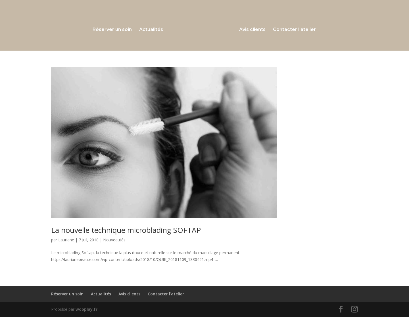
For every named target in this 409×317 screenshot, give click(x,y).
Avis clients (252, 30)
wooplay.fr (86, 309)
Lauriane (66, 240)
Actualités (151, 30)
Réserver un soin (112, 30)
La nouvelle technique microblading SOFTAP (126, 230)
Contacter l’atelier (294, 30)
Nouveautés (114, 240)
